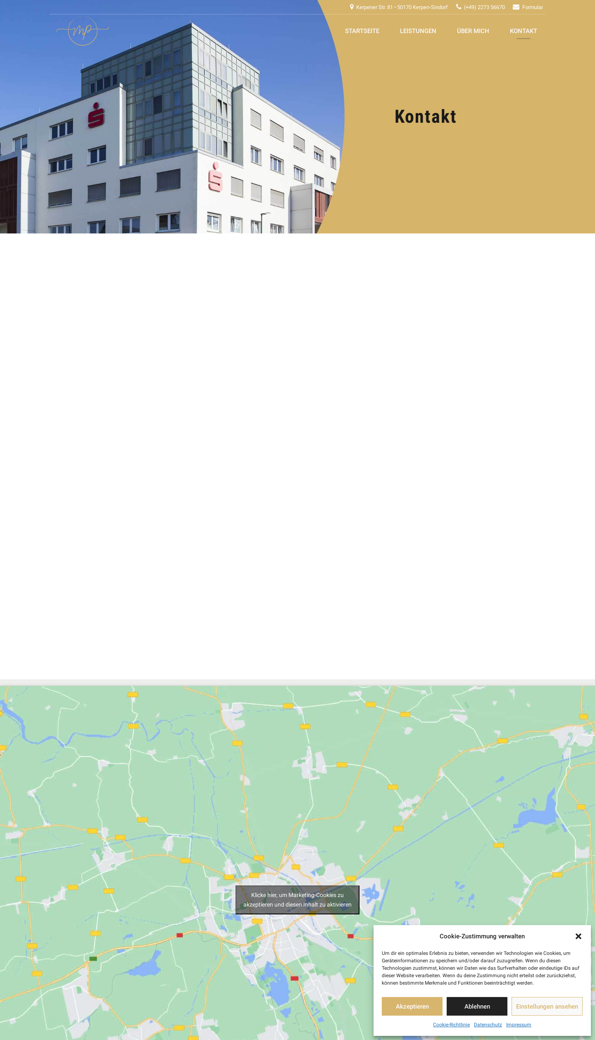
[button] (578, 936)
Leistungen (418, 31)
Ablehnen (477, 1006)
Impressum (518, 1025)
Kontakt (523, 31)
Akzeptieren (412, 1006)
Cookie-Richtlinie (451, 1025)
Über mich (473, 31)
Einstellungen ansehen (547, 1006)
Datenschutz (488, 1025)
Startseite (362, 31)
